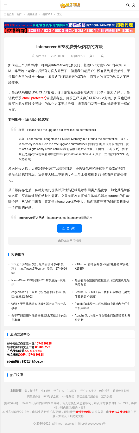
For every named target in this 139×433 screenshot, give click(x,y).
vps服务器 (67, 396)
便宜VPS (47, 14)
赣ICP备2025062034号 (92, 423)
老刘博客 (106, 390)
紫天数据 (109, 396)
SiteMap (69, 423)
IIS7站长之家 (50, 396)
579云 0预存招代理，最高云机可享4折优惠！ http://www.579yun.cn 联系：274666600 (39, 269)
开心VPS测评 (89, 390)
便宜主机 (32, 14)
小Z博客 (44, 390)
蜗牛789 (41, 56)
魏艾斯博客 (28, 390)
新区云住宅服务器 (88, 396)
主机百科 (72, 390)
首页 (19, 14)
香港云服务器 (123, 390)
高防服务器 (31, 396)
